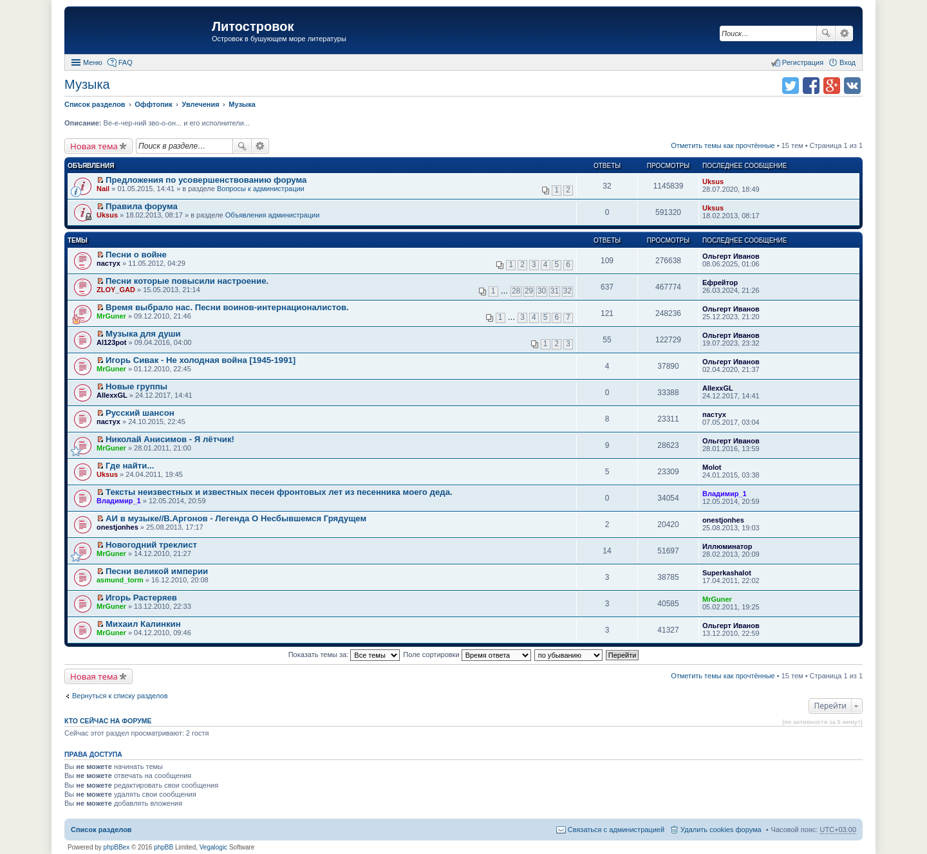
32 (567, 290)
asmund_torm (120, 580)
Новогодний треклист (151, 545)
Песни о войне (136, 254)
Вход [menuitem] (847, 62)
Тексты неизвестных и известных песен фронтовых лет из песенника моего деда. (279, 492)
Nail (103, 188)
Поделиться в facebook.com (811, 85)
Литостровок (253, 26)
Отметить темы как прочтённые (723, 145)
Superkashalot (726, 573)
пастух (108, 263)
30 (542, 290)
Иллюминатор (727, 546)
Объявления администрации (272, 215)
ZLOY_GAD (116, 289)
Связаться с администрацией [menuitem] (616, 829)
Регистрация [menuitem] (802, 62)
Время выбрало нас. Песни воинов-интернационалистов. (227, 307)
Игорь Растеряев (141, 597)
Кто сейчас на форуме (108, 721)
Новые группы (136, 386)
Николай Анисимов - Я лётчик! (170, 439)
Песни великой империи (157, 571)
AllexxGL (112, 395)
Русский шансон (140, 413)
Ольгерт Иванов (731, 256)
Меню (92, 62)
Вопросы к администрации (260, 188)
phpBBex (117, 847)
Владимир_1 (119, 501)
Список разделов (101, 829)
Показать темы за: (344, 654)
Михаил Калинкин (143, 624)
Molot (711, 467)
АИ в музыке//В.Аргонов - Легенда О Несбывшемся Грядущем (236, 518)
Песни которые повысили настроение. (187, 281)
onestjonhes (117, 527)
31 (554, 290)
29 (529, 290)
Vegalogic (213, 847)
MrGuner (111, 316)
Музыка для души (143, 334)
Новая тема (94, 146)
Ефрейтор (720, 282)
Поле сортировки (466, 654)
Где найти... (130, 465)
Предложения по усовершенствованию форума (206, 180)
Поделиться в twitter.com (790, 85)
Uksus (713, 181)
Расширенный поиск (844, 33)
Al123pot (111, 342)
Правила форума (142, 206)
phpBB (163, 847)
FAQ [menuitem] (125, 62)
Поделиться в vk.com (852, 85)
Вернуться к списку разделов (119, 696)
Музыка (87, 84)
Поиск (826, 33)
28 (516, 290)
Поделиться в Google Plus (831, 85)
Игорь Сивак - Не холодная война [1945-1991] (200, 360)
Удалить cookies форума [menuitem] (721, 829)
